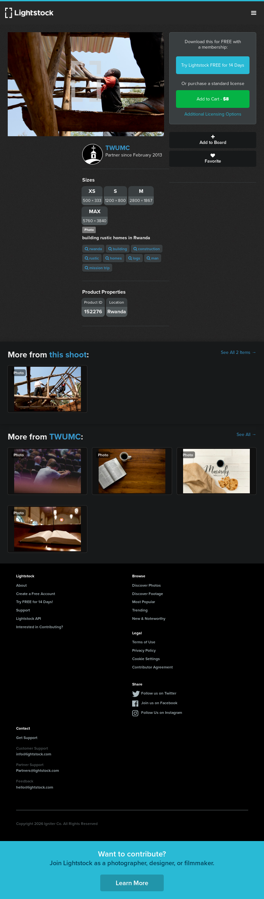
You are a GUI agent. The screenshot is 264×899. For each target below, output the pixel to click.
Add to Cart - (213, 99)
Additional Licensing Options (212, 114)
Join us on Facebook (159, 702)
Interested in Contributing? (39, 626)
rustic (92, 258)
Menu (254, 13)
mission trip (97, 267)
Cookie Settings (146, 658)
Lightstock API (28, 618)
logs (134, 258)
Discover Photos (146, 585)
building (117, 248)
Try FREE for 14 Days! (34, 601)
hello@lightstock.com (34, 787)
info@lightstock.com (33, 754)
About (21, 585)
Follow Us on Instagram (161, 712)
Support (23, 610)
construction (146, 248)
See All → (246, 434)
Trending (140, 610)
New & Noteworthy (148, 618)
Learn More (132, 882)
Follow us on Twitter (158, 693)
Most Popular (143, 601)
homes (113, 258)
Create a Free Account (35, 593)
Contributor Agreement (152, 667)
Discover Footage (147, 593)
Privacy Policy (144, 650)
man (153, 258)
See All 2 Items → (238, 352)
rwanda (93, 248)
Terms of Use (143, 642)
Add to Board (213, 140)
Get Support (26, 737)
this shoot (68, 354)
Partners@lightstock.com (37, 770)
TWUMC (117, 148)
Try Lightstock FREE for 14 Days (212, 65)
